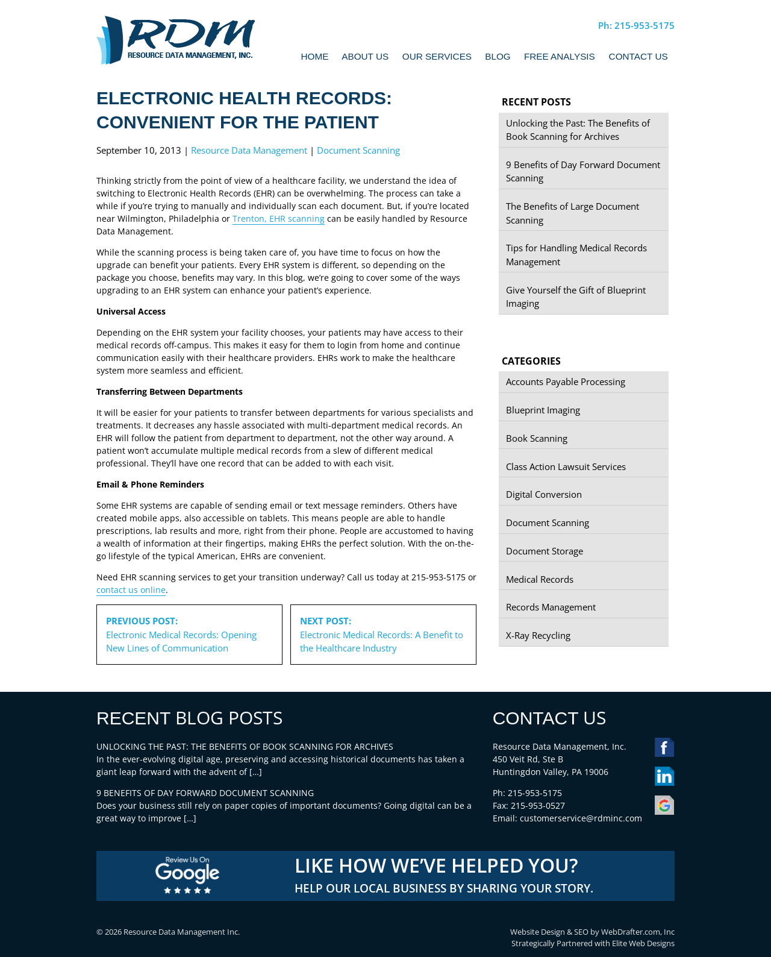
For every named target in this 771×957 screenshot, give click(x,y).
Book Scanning (536, 438)
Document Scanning (358, 150)
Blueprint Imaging (543, 410)
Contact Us (638, 56)
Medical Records (539, 579)
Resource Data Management (249, 150)
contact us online (131, 589)
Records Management (551, 607)
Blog (498, 56)
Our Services (437, 56)
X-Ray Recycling (538, 635)
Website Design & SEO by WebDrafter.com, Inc (592, 932)
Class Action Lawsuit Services (566, 466)
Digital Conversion (544, 494)
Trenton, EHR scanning (279, 218)
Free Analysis (559, 56)
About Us (365, 56)
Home (315, 56)
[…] (255, 771)
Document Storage (544, 551)
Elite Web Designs (643, 943)
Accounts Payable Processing (565, 381)
